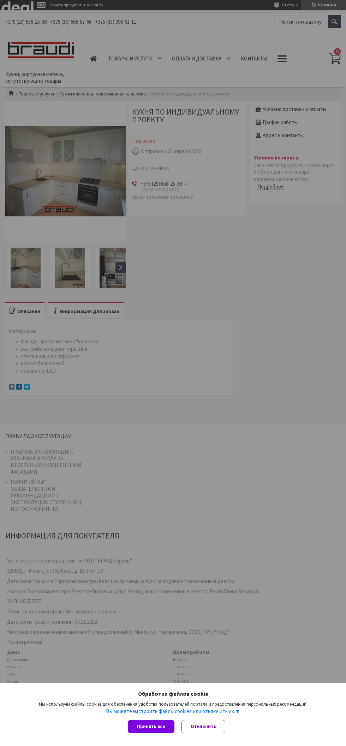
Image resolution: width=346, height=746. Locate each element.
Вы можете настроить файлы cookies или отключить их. (170, 711)
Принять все (151, 726)
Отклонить (203, 726)
